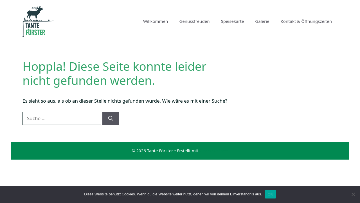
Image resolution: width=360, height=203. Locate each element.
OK (270, 194)
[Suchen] (110, 118)
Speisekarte (232, 21)
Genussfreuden (194, 21)
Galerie (262, 21)
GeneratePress (213, 150)
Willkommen (155, 21)
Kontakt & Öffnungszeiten (306, 21)
